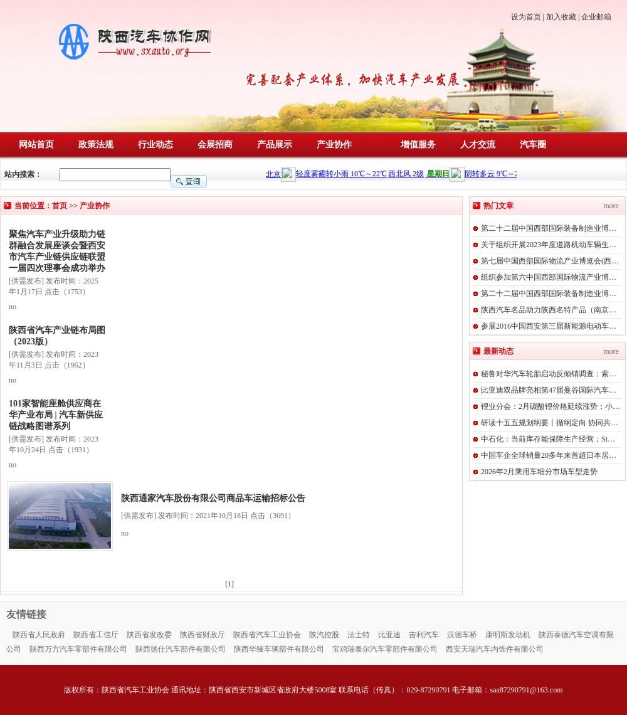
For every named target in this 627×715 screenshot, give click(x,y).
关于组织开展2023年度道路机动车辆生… (548, 244)
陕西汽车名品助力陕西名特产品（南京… (548, 309)
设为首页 (526, 17)
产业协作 (334, 144)
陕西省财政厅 (202, 634)
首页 (59, 205)
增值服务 (418, 144)
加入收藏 (561, 17)
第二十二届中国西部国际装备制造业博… (548, 228)
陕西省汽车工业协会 (267, 634)
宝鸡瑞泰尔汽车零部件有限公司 (385, 649)
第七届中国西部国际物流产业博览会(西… (550, 261)
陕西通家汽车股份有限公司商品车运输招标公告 (213, 498)
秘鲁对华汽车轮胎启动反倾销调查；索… (548, 373)
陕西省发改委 (149, 634)
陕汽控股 (324, 634)
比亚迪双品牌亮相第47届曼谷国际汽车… (548, 390)
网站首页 (36, 144)
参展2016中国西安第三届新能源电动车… (548, 326)
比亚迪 (389, 634)
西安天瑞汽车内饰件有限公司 (495, 649)
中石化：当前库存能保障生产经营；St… (548, 439)
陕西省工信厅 (96, 634)
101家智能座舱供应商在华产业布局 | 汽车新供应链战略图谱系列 (56, 415)
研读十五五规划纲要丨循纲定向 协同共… (549, 422)
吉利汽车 (424, 634)
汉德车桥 (462, 634)
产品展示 (274, 144)
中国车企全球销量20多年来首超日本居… (548, 455)
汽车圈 (533, 144)
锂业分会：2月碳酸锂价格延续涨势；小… (550, 406)
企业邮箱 (596, 17)
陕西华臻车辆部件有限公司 (279, 649)
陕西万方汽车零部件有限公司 (78, 649)
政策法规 (95, 144)
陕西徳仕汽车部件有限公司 (180, 649)
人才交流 (477, 144)
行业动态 (155, 144)
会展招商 (215, 144)
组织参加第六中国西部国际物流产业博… (548, 277)
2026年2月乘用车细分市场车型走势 (539, 471)
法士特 (358, 634)
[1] (231, 584)
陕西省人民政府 (39, 634)
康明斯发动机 (507, 634)
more (611, 205)
